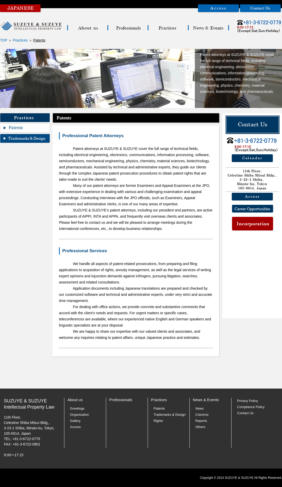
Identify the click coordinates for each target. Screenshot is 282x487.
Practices (20, 40)
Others (200, 427)
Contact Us (245, 413)
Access (75, 427)
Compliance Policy (251, 407)
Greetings (77, 408)
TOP (3, 40)
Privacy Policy (247, 401)
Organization (79, 415)
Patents (159, 408)
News (199, 408)
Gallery (75, 421)
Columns (201, 415)
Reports (201, 421)
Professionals (120, 400)
